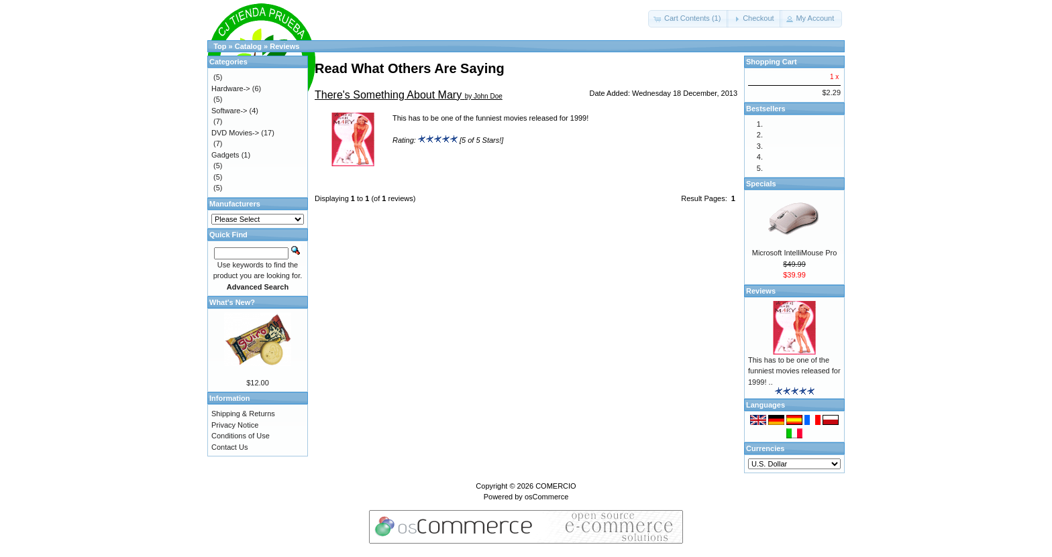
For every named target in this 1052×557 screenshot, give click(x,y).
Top (219, 46)
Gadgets (225, 155)
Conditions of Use (240, 436)
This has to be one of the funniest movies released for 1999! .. (794, 371)
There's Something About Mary (388, 95)
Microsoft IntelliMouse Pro (794, 253)
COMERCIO (555, 486)
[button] (688, 18)
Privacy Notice (234, 425)
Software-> (229, 111)
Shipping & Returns (243, 414)
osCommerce (546, 497)
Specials (761, 184)
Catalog (248, 46)
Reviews (284, 46)
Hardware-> (230, 88)
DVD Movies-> (235, 133)
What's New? (232, 302)
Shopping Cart (771, 62)
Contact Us (229, 447)
